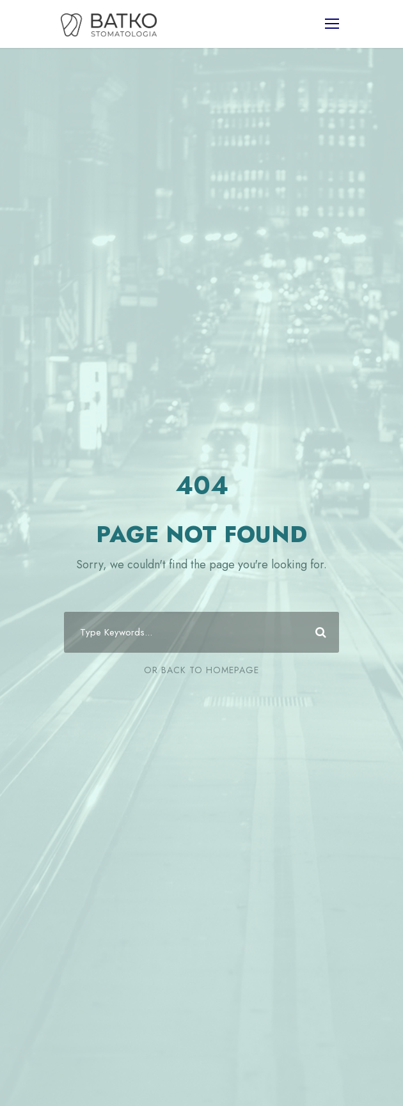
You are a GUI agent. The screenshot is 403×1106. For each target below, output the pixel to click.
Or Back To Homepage (201, 670)
